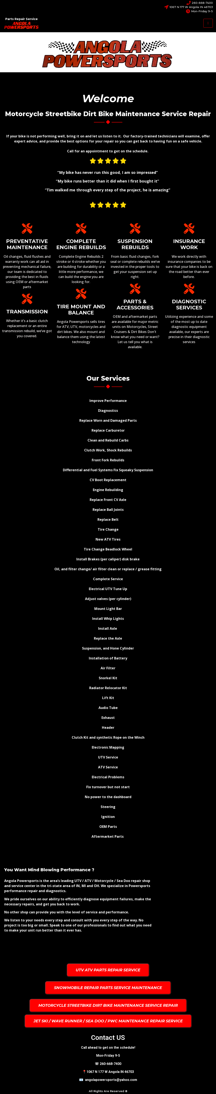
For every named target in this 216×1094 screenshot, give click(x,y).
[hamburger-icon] (208, 23)
